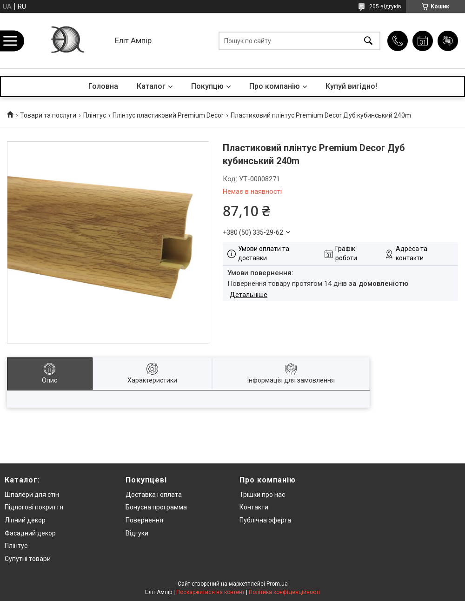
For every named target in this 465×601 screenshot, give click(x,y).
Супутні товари (28, 558)
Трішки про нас (262, 494)
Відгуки (137, 533)
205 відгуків (385, 6)
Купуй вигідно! (351, 86)
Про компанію (274, 86)
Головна (103, 86)
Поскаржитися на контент (210, 592)
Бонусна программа (156, 507)
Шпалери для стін (32, 494)
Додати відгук (448, 41)
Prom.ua (277, 584)
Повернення (144, 520)
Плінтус (94, 115)
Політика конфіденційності (284, 592)
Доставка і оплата (154, 494)
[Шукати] (368, 40)
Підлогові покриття (34, 507)
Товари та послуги (48, 115)
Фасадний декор (30, 533)
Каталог (151, 86)
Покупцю (207, 86)
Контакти (253, 507)
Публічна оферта (265, 520)
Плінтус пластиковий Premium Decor (168, 115)
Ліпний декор (25, 520)
